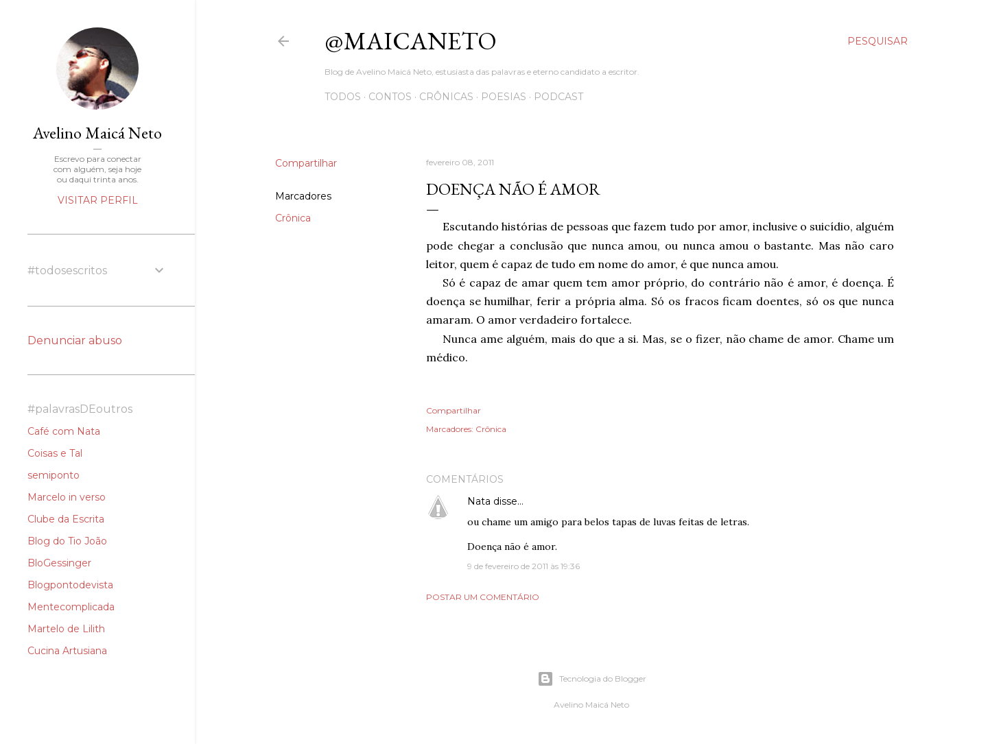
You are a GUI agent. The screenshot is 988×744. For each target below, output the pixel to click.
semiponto (53, 475)
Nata (479, 501)
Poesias (503, 97)
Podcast (558, 97)
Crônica (293, 218)
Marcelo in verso (66, 497)
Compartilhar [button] (306, 163)
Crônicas (446, 97)
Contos (390, 97)
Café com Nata (63, 431)
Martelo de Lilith (66, 629)
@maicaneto (411, 41)
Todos (343, 97)
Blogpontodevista (70, 585)
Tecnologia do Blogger (591, 679)
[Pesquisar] (877, 41)
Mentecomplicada (71, 607)
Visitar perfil (98, 200)
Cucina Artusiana (67, 651)
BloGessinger (59, 563)
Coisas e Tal (54, 453)
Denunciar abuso (74, 340)
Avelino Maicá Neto (97, 132)
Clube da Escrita (65, 519)
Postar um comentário (482, 597)
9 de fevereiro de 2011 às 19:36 (523, 566)
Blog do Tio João (67, 541)
